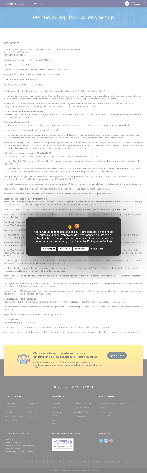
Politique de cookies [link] (98, 249)
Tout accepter (48, 248)
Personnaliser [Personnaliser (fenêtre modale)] (80, 248)
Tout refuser (64, 248)
